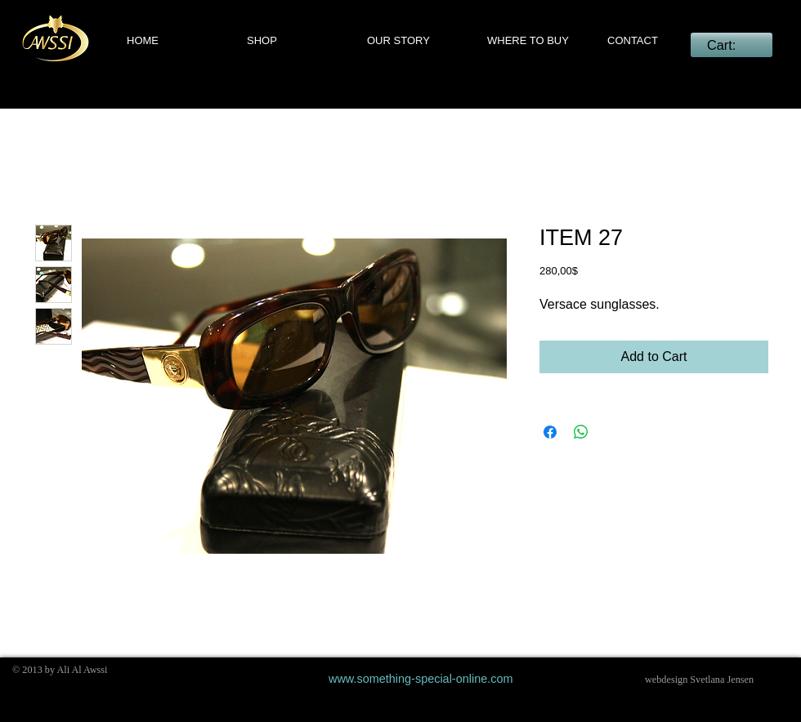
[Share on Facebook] (550, 432)
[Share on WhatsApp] (581, 432)
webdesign (666, 679)
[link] (731, 45)
